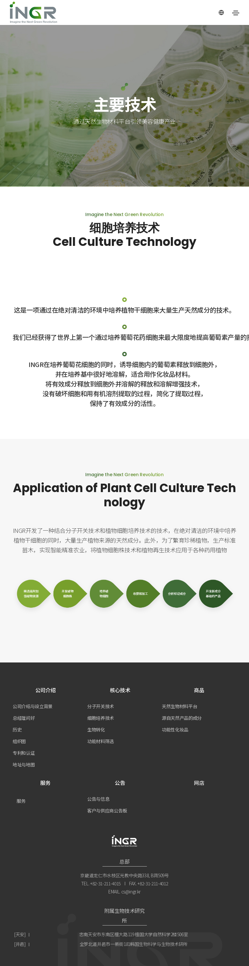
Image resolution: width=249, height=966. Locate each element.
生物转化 (96, 729)
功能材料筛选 (100, 741)
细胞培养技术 (100, 718)
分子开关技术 (100, 706)
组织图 (19, 741)
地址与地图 (24, 764)
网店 (199, 783)
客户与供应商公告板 (107, 810)
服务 (21, 801)
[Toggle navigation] (235, 13)
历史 (17, 729)
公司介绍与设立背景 (33, 706)
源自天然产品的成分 (182, 718)
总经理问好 (24, 718)
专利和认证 (24, 753)
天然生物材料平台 (179, 706)
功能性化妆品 (175, 729)
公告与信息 (98, 799)
